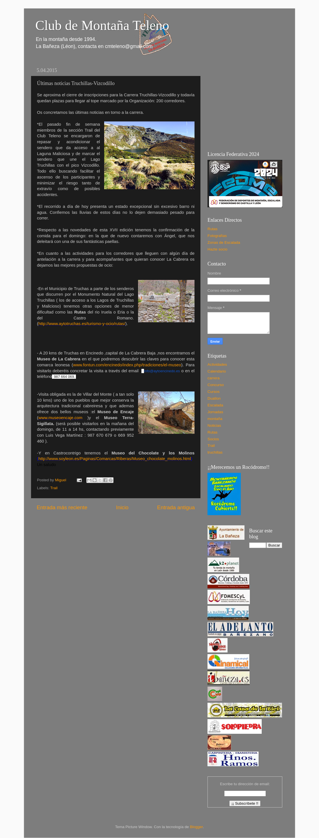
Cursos (213, 391)
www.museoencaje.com (60, 417)
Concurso (215, 385)
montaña (214, 419)
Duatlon (214, 398)
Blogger (196, 827)
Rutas (212, 229)
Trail (54, 488)
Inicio (122, 507)
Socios (213, 439)
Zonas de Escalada (223, 242)
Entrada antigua (176, 507)
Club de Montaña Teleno (102, 25)
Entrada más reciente (62, 507)
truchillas (214, 452)
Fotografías (217, 236)
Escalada (215, 405)
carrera (213, 378)
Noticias (214, 425)
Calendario (216, 371)
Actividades (217, 364)
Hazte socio (217, 249)
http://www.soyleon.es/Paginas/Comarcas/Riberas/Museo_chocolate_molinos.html (114, 458)
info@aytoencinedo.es (162, 371)
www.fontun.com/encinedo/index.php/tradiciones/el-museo (127, 365)
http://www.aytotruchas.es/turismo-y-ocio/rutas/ (81, 323)
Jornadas (215, 412)
